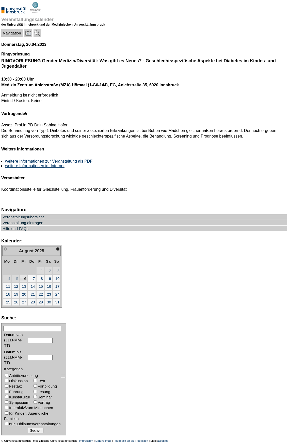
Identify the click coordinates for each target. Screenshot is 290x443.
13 (24, 286)
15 (41, 286)
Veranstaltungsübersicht (23, 217)
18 (8, 294)
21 (33, 294)
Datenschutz (103, 440)
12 (16, 286)
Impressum (86, 440)
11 (8, 286)
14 (33, 286)
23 (49, 294)
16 (49, 286)
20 (24, 294)
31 (57, 302)
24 (57, 294)
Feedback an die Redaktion (131, 440)
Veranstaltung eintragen (23, 223)
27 (24, 302)
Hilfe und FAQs (15, 228)
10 (57, 278)
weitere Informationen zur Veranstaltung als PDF (48, 161)
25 (8, 302)
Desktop (163, 440)
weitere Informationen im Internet (35, 166)
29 (41, 302)
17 (57, 286)
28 (33, 302)
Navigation (12, 33)
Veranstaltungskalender (27, 19)
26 (16, 302)
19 (16, 294)
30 (49, 302)
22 (41, 294)
